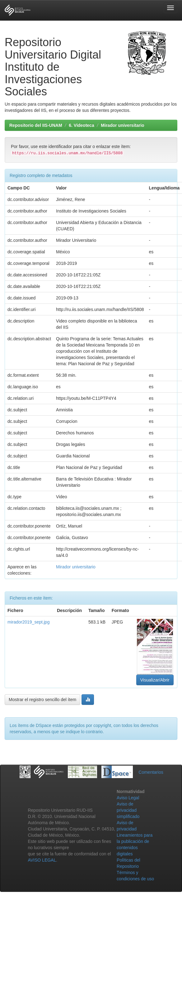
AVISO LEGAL (42, 860)
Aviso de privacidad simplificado (128, 810)
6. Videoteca (81, 125)
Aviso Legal (128, 797)
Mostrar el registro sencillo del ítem (42, 699)
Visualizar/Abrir (155, 679)
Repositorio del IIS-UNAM (35, 125)
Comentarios (150, 772)
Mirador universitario (122, 125)
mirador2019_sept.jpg (28, 621)
